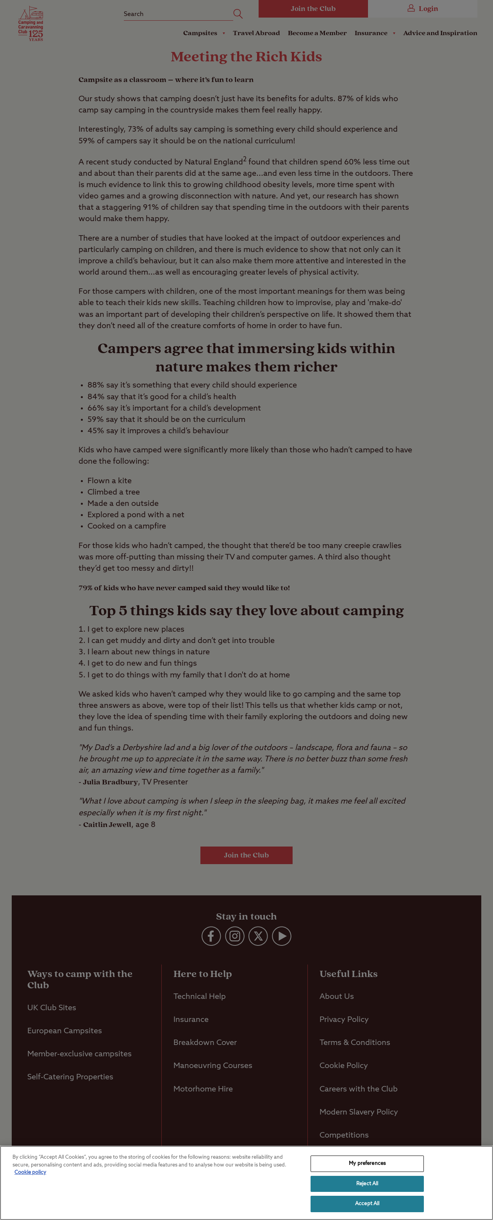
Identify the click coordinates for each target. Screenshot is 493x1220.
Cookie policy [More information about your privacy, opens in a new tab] (30, 1172)
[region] (246, 1183)
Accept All (367, 1203)
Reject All (367, 1183)
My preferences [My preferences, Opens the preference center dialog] (367, 1163)
